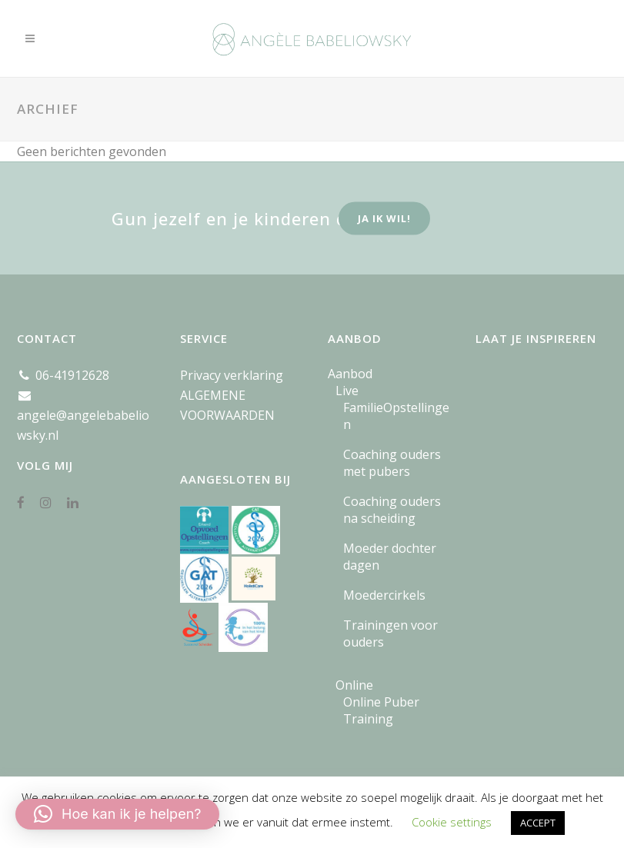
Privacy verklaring (231, 375)
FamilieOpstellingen (396, 416)
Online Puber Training (381, 710)
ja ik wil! (384, 218)
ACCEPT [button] (538, 823)
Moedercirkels (384, 595)
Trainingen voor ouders (390, 633)
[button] (117, 814)
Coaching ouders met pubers (392, 463)
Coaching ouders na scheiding (392, 510)
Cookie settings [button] (452, 822)
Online (354, 685)
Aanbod (350, 373)
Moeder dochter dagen (389, 557)
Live (347, 390)
